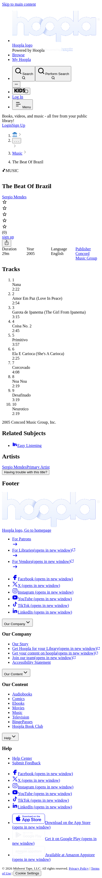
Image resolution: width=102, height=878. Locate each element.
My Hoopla (21, 59)
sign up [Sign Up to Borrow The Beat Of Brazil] (8, 237)
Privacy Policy (79, 868)
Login (7, 125)
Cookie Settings (27, 873)
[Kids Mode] (21, 91)
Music (17, 153)
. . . (16, 141)
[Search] (23, 73)
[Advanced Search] (16, 84)
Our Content (16, 673)
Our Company (17, 622)
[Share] (6, 243)
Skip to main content (19, 4)
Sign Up (18, 125)
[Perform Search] (53, 73)
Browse (18, 55)
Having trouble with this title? (25, 472)
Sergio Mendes (14, 197)
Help (10, 737)
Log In (17, 97)
